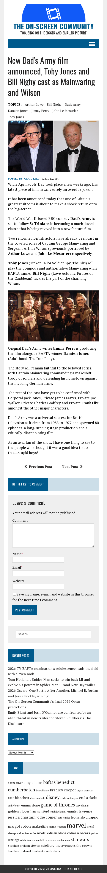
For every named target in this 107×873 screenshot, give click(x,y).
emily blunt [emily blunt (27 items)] (14, 805)
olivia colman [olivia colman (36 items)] (68, 833)
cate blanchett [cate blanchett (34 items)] (18, 797)
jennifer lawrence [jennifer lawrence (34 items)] (79, 811)
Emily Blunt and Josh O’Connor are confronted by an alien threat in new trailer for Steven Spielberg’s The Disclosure (49, 718)
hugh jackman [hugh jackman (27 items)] (58, 811)
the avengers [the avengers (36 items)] (65, 845)
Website (18, 580)
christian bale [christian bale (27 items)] (37, 798)
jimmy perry (40, 111)
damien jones (18, 111)
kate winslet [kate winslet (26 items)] (64, 817)
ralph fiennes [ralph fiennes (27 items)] (27, 840)
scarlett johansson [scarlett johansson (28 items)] (46, 840)
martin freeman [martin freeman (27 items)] (57, 826)
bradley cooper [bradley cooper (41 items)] (63, 789)
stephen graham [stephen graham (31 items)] (19, 846)
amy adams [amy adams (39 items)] (33, 782)
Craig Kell (31, 178)
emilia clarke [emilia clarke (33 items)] (88, 798)
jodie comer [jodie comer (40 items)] (46, 817)
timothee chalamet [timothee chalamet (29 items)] (19, 851)
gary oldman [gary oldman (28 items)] (82, 805)
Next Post (72, 466)
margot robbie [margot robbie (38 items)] (19, 826)
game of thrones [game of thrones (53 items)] (58, 805)
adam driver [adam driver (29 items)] (15, 783)
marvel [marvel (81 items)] (76, 825)
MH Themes (76, 869)
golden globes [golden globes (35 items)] (19, 811)
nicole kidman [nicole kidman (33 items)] (47, 833)
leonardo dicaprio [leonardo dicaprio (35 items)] (84, 817)
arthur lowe (34, 104)
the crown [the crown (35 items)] (84, 845)
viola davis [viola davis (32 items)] (53, 851)
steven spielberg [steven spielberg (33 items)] (42, 846)
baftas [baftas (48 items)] (49, 782)
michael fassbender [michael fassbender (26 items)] (26, 833)
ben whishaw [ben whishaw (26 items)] (42, 790)
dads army (73, 104)
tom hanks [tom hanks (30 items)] (38, 851)
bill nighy (54, 104)
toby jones (16, 117)
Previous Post (38, 466)
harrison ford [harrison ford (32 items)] (39, 811)
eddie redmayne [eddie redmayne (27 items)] (69, 798)
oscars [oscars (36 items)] (85, 833)
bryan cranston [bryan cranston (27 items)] (85, 790)
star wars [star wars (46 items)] (80, 839)
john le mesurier (65, 111)
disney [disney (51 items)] (53, 797)
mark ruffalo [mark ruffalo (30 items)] (40, 826)
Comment (20, 520)
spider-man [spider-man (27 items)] (63, 840)
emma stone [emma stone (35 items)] (30, 805)
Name (16, 553)
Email (16, 567)
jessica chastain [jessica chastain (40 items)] (21, 817)
